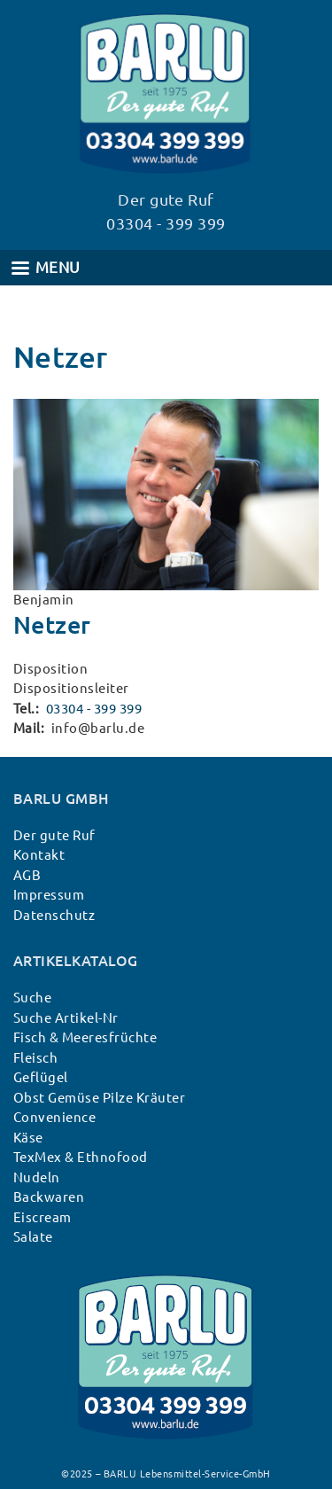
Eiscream (42, 1217)
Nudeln (36, 1177)
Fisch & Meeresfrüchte (85, 1037)
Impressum (48, 894)
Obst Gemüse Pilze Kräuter (99, 1097)
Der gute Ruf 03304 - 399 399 (165, 211)
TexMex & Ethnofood (80, 1157)
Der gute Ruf (54, 835)
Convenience (54, 1117)
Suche (32, 997)
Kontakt (39, 854)
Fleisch (35, 1057)
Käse (28, 1137)
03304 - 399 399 (94, 708)
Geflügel (40, 1077)
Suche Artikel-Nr (66, 1017)
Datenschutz (54, 915)
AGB (27, 875)
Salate (33, 1236)
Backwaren (48, 1196)
